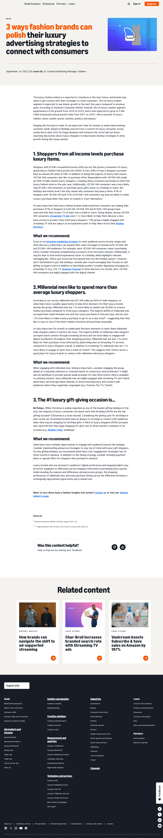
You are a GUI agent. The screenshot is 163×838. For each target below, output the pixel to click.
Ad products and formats (12, 731)
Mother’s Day (55, 429)
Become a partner (141, 742)
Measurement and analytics (56, 739)
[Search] (129, 4)
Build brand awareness (13, 703)
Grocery (93, 729)
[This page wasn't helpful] (114, 547)
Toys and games (97, 755)
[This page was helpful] (123, 547)
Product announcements (143, 708)
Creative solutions (56, 716)
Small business (32, 3)
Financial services (97, 725)
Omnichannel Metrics (55, 763)
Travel (93, 760)
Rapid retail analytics (55, 767)
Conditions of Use (23, 824)
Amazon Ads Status (94, 824)
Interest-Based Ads (58, 824)
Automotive (95, 703)
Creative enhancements (56, 721)
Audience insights (54, 703)
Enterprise (48, 3)
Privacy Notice (40, 824)
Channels (95, 768)
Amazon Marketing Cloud (57, 785)
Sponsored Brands (11, 746)
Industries (95, 698)
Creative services (54, 725)
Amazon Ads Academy (143, 703)
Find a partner (139, 738)
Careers (110, 824)
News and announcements (144, 725)
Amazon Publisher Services (58, 793)
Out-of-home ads (11, 763)
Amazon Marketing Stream (58, 754)
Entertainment (96, 716)
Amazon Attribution (55, 746)
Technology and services (59, 775)
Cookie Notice (76, 824)
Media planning (53, 708)
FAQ (135, 721)
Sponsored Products (12, 741)
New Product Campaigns (57, 802)
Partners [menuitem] (138, 733)
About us (8, 824)
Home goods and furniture (101, 738)
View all (7, 767)
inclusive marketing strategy (62, 241)
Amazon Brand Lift (54, 750)
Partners (61, 3)
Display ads (8, 750)
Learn (71, 3)
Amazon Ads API (54, 789)
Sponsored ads (10, 737)
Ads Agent (51, 806)
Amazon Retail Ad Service (57, 798)
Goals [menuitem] (7, 698)
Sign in (137, 3)
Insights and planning (58, 698)
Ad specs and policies (142, 716)
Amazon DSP (52, 780)
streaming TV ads (60, 216)
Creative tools (53, 729)
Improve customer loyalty (14, 721)
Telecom (94, 751)
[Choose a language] (16, 685)
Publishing (94, 747)
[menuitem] (17, 752)
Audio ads (8, 759)
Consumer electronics (99, 712)
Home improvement (98, 742)
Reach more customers (13, 708)
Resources (138, 712)
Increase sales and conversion (16, 716)
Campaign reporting (55, 759)
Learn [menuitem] (137, 698)
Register (151, 3)
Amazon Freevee (71, 269)
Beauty (93, 708)
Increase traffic (10, 712)
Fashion (93, 721)
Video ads (8, 754)
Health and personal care (100, 734)
